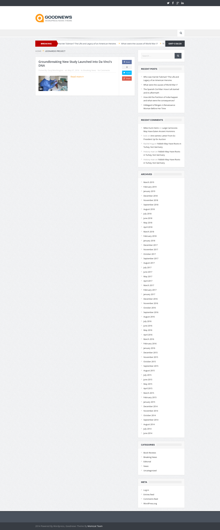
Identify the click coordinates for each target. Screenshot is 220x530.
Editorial (147, 461)
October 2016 (149, 307)
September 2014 (150, 419)
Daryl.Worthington (55, 70)
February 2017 (149, 289)
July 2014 (147, 428)
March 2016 (148, 339)
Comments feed (150, 499)
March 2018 (148, 231)
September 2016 (150, 312)
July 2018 (147, 213)
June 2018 (147, 218)
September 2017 (150, 258)
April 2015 (147, 388)
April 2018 (147, 227)
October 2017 (149, 254)
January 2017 (149, 294)
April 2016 (147, 334)
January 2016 (149, 348)
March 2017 (148, 285)
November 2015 (150, 357)
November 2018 (150, 200)
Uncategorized (150, 470)
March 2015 (148, 393)
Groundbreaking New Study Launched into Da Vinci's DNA (75, 64)
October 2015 (149, 361)
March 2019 (148, 182)
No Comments (104, 70)
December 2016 (150, 298)
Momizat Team (95, 526)
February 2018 (149, 236)
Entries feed (148, 494)
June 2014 (147, 433)
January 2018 (149, 240)
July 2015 (147, 375)
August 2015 (149, 370)
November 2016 (150, 303)
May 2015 (147, 384)
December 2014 (150, 406)
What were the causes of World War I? (142, 43)
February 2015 (149, 397)
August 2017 (149, 262)
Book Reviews (149, 452)
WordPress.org (150, 503)
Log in (146, 490)
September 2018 (150, 204)
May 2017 (147, 276)
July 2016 (147, 321)
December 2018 (150, 195)
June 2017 (147, 271)
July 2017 (147, 267)
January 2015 (149, 402)
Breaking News (89, 70)
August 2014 (149, 424)
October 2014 (149, 415)
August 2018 (149, 209)
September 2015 (150, 366)
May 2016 (147, 330)
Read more (77, 76)
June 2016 (147, 325)
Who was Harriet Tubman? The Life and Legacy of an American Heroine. (86, 43)
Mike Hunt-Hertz (151, 128)
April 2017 (147, 280)
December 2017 (150, 245)
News (145, 466)
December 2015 (150, 352)
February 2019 (149, 186)
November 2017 (150, 249)
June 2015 (147, 379)
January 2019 (149, 191)
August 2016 (149, 316)
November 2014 (150, 410)
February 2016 (149, 343)
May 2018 (147, 222)
